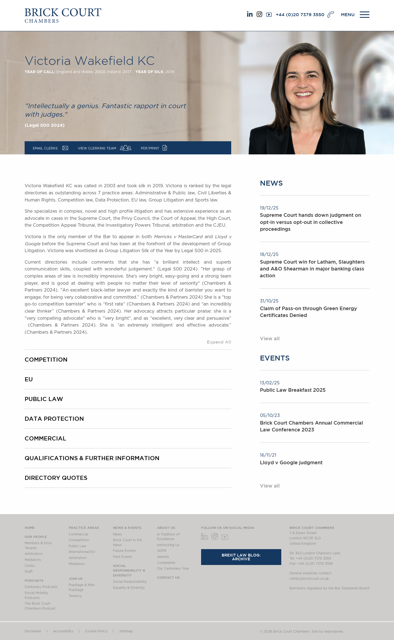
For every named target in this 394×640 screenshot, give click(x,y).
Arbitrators (34, 553)
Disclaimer (33, 631)
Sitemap (126, 631)
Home (30, 527)
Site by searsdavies (327, 631)
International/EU (82, 551)
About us (166, 527)
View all (270, 338)
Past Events (122, 556)
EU (29, 379)
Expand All (219, 341)
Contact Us (168, 577)
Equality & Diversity (129, 587)
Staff (29, 571)
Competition (46, 359)
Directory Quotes (56, 477)
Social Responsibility (130, 581)
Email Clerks (45, 148)
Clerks (30, 565)
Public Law (44, 399)
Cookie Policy (96, 631)
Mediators (33, 559)
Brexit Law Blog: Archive (241, 557)
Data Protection (54, 418)
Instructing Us (168, 545)
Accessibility (63, 631)
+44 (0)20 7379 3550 (300, 14)
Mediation (77, 564)
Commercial (45, 438)
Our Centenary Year (173, 568)
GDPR (162, 550)
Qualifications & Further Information (92, 458)
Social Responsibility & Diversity (129, 570)
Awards (163, 556)
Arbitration (77, 558)
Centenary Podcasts (41, 587)
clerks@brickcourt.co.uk (309, 578)
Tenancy (75, 596)
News (117, 534)
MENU (348, 14)
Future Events (124, 550)
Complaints (166, 562)
